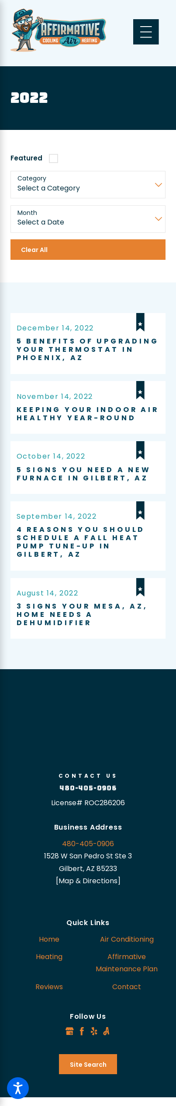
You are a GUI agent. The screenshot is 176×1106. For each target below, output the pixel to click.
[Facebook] (82, 1031)
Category (31, 178)
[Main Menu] (146, 32)
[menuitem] (49, 939)
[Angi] (106, 1031)
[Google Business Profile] (70, 1031)
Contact (126, 987)
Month (27, 213)
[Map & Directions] (88, 881)
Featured (26, 158)
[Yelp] (94, 1031)
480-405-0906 (88, 788)
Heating (49, 957)
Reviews (49, 987)
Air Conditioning (127, 939)
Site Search (88, 1064)
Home (49, 939)
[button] (18, 1088)
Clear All (34, 249)
